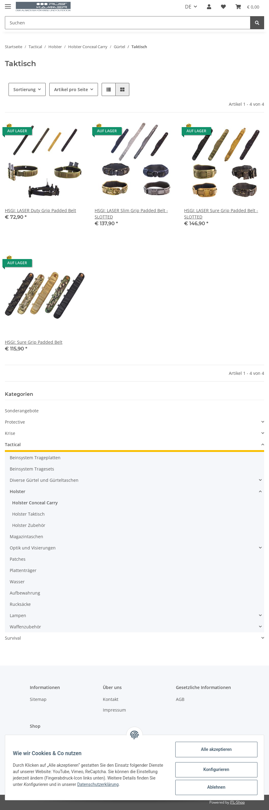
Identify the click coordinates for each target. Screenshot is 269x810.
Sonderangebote (22, 411)
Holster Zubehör (28, 525)
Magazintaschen (26, 536)
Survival (13, 638)
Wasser (17, 581)
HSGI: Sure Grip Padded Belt (33, 342)
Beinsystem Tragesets (32, 469)
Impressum (114, 710)
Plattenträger (23, 570)
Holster (17, 491)
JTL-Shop (237, 802)
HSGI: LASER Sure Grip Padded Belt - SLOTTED (221, 214)
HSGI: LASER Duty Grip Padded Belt (40, 210)
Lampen (18, 615)
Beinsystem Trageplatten (35, 457)
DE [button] (188, 6)
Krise (10, 433)
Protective (15, 422)
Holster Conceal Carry (35, 503)
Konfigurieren (214, 769)
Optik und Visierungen (33, 548)
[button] (209, 7)
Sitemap (38, 699)
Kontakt (110, 699)
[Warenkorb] (247, 7)
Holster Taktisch (28, 514)
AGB (180, 699)
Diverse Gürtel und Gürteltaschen (44, 480)
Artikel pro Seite (71, 89)
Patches (18, 559)
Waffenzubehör (25, 627)
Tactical (13, 444)
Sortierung (24, 89)
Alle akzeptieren (214, 749)
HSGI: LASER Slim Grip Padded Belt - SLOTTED (131, 214)
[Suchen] (127, 22)
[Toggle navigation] (8, 4)
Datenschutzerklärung (119, 784)
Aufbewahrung (25, 593)
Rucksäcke (20, 604)
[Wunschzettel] (223, 7)
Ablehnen (214, 787)
